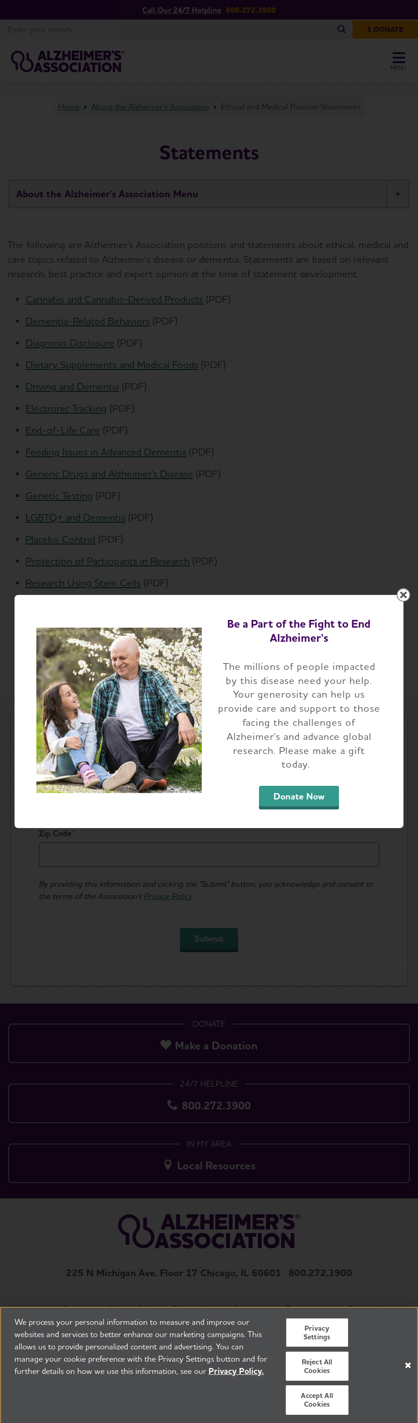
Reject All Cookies (317, 1374)
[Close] (408, 1373)
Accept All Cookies (317, 1407)
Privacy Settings (317, 1339)
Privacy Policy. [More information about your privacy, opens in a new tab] (236, 1378)
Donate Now (299, 796)
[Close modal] (403, 595)
